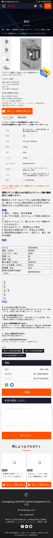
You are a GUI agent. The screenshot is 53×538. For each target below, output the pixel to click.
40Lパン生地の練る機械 (12, 351)
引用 (47, 6)
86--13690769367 (43, 2)
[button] (6, 69)
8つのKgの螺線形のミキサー (13, 355)
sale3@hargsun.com (10, 2)
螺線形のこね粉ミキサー (22, 29)
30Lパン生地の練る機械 (33, 351)
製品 (8, 29)
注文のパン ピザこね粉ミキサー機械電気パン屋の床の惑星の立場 (38, 475)
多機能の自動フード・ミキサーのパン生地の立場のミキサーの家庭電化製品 (13, 475)
